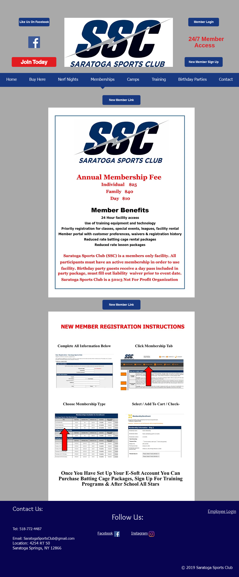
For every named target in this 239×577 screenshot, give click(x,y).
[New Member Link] (121, 100)
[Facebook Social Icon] (34, 42)
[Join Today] (34, 62)
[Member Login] (203, 22)
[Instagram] (151, 534)
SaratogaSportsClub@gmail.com (49, 538)
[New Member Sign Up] (204, 62)
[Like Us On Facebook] (34, 22)
